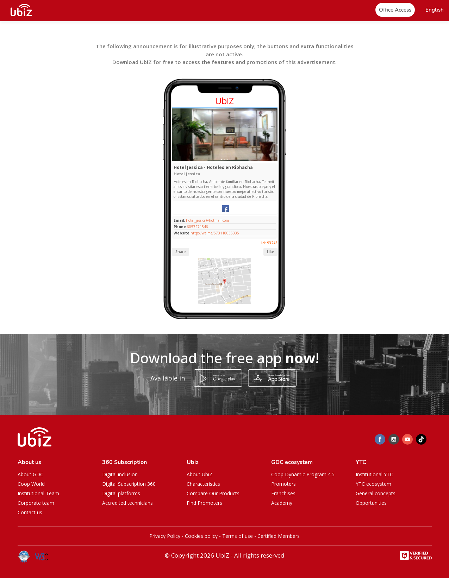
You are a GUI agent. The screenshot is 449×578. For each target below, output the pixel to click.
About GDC (30, 474)
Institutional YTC (374, 474)
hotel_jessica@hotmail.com (207, 220)
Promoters (283, 483)
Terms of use (237, 536)
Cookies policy (201, 536)
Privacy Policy (164, 536)
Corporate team (36, 503)
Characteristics (203, 483)
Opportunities (371, 503)
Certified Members (278, 536)
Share (180, 251)
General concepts (375, 493)
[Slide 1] (221, 160)
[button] (434, 10)
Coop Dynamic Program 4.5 (303, 474)
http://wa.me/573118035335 (215, 233)
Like (270, 251)
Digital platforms (121, 493)
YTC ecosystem (373, 483)
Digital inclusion (120, 474)
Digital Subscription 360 (129, 483)
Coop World (31, 483)
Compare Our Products (213, 493)
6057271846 (197, 226)
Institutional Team (38, 493)
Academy (281, 503)
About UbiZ (199, 474)
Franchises (283, 493)
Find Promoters (204, 503)
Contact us (30, 512)
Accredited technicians (127, 503)
